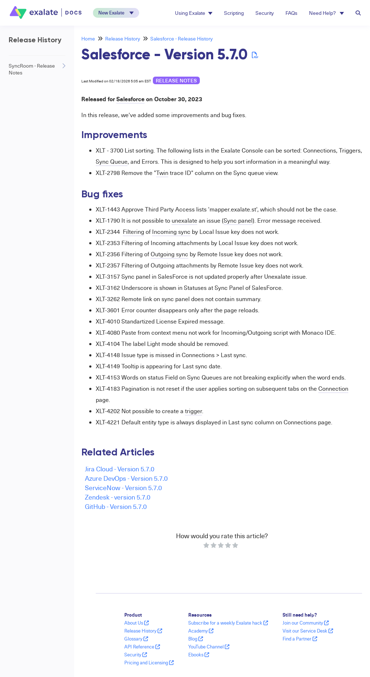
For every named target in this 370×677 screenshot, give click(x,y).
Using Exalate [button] (193, 12)
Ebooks (198, 654)
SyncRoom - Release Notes (32, 69)
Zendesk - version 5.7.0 (117, 496)
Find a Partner (300, 638)
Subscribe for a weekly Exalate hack (228, 623)
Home (88, 38)
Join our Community (306, 623)
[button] (116, 13)
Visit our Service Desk (308, 630)
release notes (176, 80)
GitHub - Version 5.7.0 (116, 506)
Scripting (234, 12)
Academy (201, 630)
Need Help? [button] (326, 12)
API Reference (142, 646)
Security (264, 12)
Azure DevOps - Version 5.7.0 (126, 478)
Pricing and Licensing (149, 662)
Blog (195, 638)
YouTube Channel (208, 646)
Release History (122, 38)
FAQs (291, 12)
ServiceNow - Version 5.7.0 (123, 487)
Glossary (136, 638)
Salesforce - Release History (181, 38)
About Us (136, 623)
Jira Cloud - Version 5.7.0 (119, 468)
